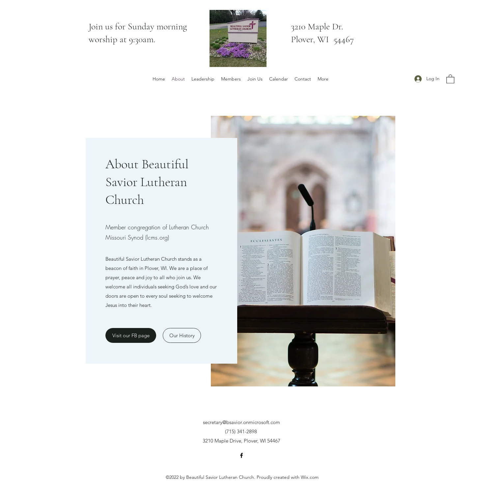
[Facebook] (241, 455)
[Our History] (182, 335)
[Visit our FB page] (130, 335)
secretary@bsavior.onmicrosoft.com (241, 422)
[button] (450, 78)
